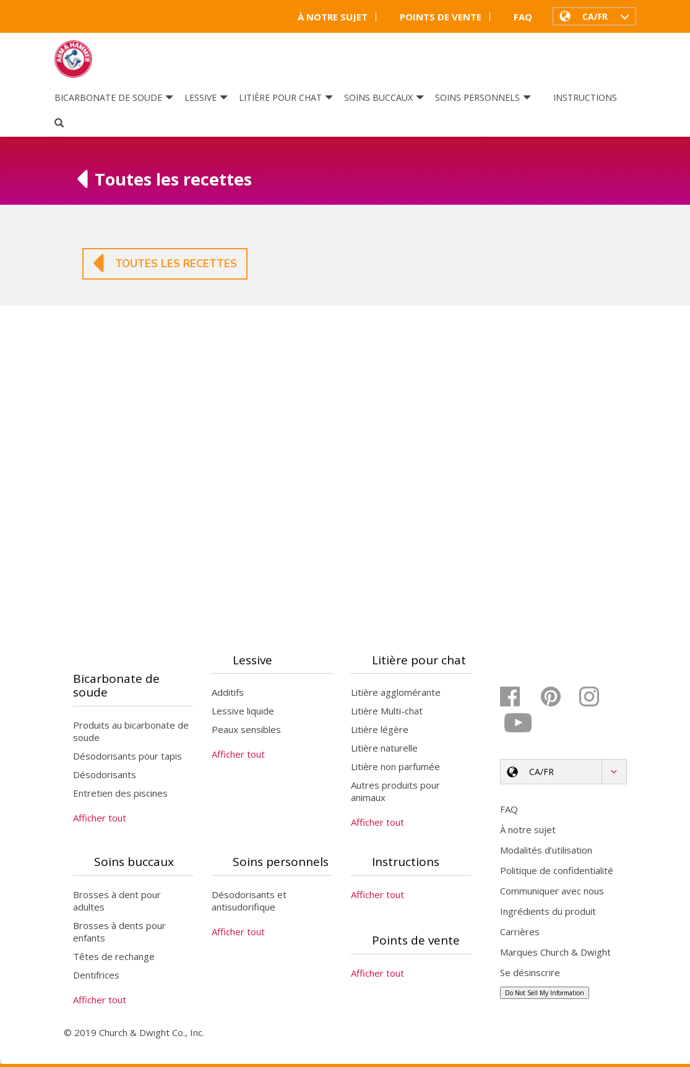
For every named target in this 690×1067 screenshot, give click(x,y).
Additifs (228, 693)
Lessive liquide (243, 712)
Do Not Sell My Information (544, 993)
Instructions (585, 98)
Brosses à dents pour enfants (119, 932)
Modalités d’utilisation (546, 850)
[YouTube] (519, 723)
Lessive (206, 98)
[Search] (59, 124)
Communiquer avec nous (552, 891)
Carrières (520, 932)
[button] (594, 16)
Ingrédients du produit (548, 912)
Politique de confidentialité (556, 871)
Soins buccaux (384, 98)
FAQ (515, 17)
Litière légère (379, 730)
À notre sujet (325, 17)
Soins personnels (483, 98)
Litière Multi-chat (387, 712)
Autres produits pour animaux (395, 792)
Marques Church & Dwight (555, 952)
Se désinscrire (530, 973)
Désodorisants (104, 775)
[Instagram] (598, 697)
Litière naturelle (384, 749)
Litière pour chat (286, 98)
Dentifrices (96, 976)
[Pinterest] (558, 697)
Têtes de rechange (114, 957)
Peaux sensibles (246, 730)
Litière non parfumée (395, 767)
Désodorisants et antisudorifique (249, 901)
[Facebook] (519, 697)
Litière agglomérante (396, 693)
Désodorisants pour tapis (127, 757)
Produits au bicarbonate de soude (131, 732)
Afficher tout (99, 819)
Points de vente (432, 17)
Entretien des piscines (120, 794)
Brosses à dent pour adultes (117, 901)
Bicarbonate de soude (113, 98)
